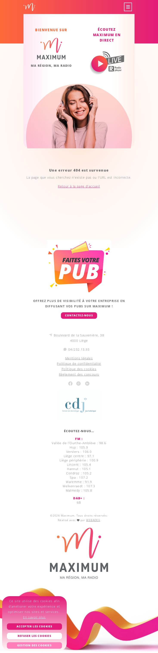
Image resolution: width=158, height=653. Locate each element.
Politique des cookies (79, 369)
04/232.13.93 (79, 349)
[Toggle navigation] (128, 7)
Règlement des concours (79, 374)
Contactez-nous (79, 315)
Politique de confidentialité (79, 364)
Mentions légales (79, 358)
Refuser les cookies (34, 636)
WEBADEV (93, 520)
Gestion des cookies (34, 645)
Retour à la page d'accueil (79, 186)
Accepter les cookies (35, 626)
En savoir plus (34, 617)
